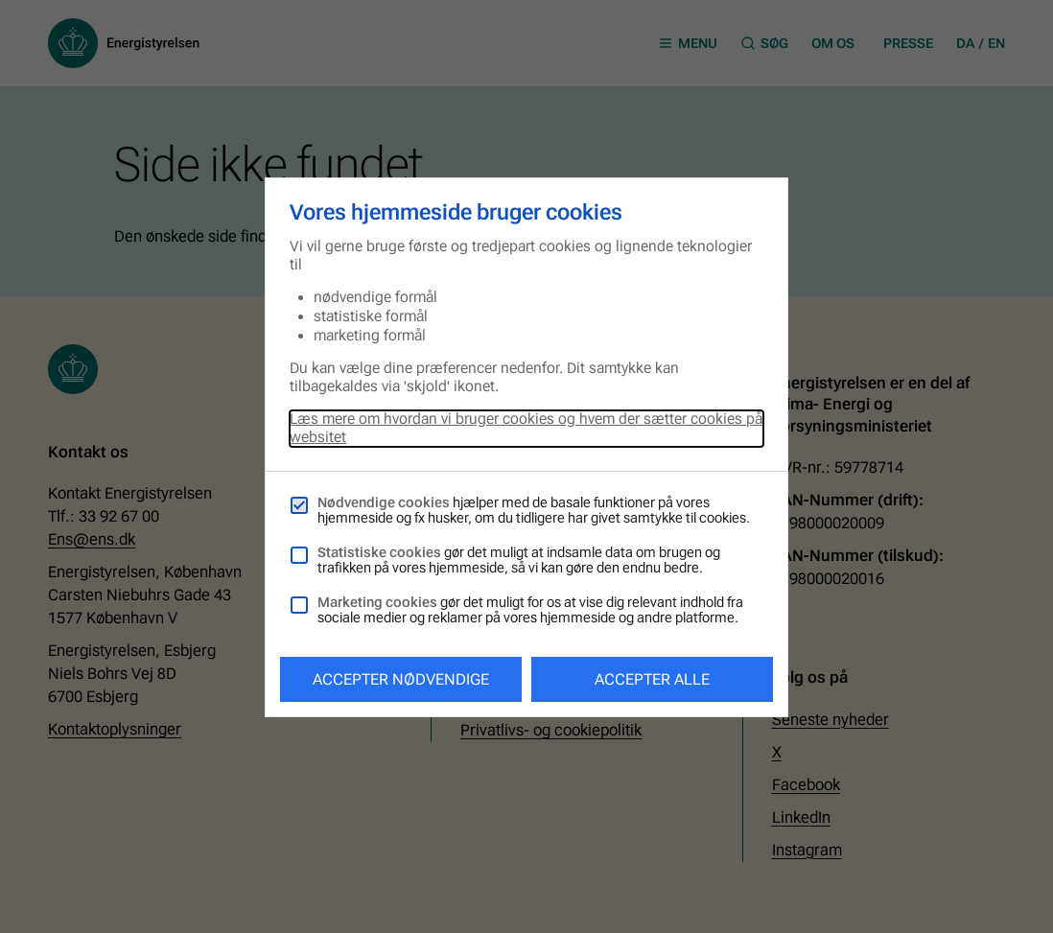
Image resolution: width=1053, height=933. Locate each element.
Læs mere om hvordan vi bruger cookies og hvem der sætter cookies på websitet (526, 428)
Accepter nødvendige (401, 679)
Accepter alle (652, 679)
